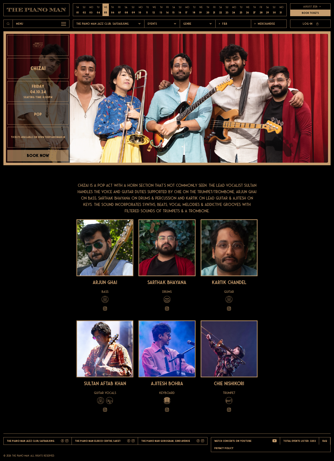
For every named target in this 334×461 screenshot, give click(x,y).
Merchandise (264, 24)
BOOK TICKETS (310, 13)
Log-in (310, 24)
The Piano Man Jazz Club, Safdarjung (102, 23)
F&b (223, 24)
